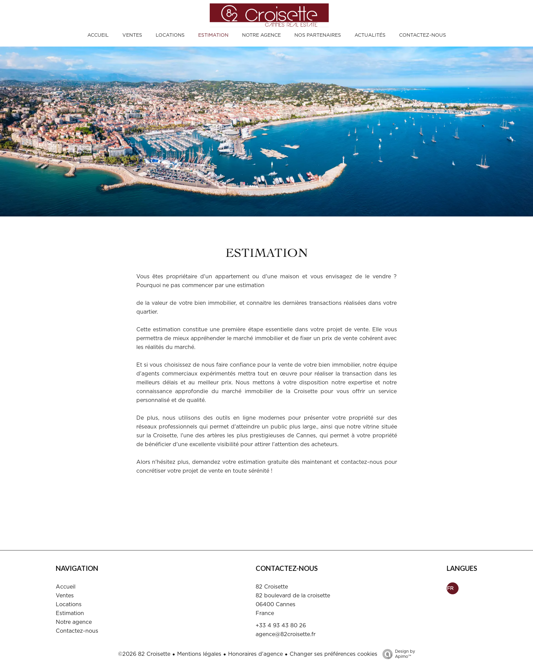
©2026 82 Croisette (144, 654)
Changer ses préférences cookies (333, 654)
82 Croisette (272, 587)
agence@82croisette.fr (285, 634)
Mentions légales (199, 654)
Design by (397, 654)
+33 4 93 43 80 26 (281, 625)
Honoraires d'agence (255, 654)
